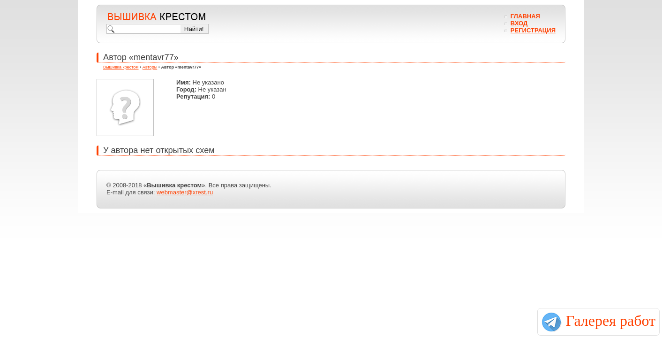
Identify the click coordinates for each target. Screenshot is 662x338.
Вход (519, 23)
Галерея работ (610, 320)
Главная (525, 16)
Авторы (150, 67)
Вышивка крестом (121, 67)
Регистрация (533, 30)
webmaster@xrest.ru (185, 192)
